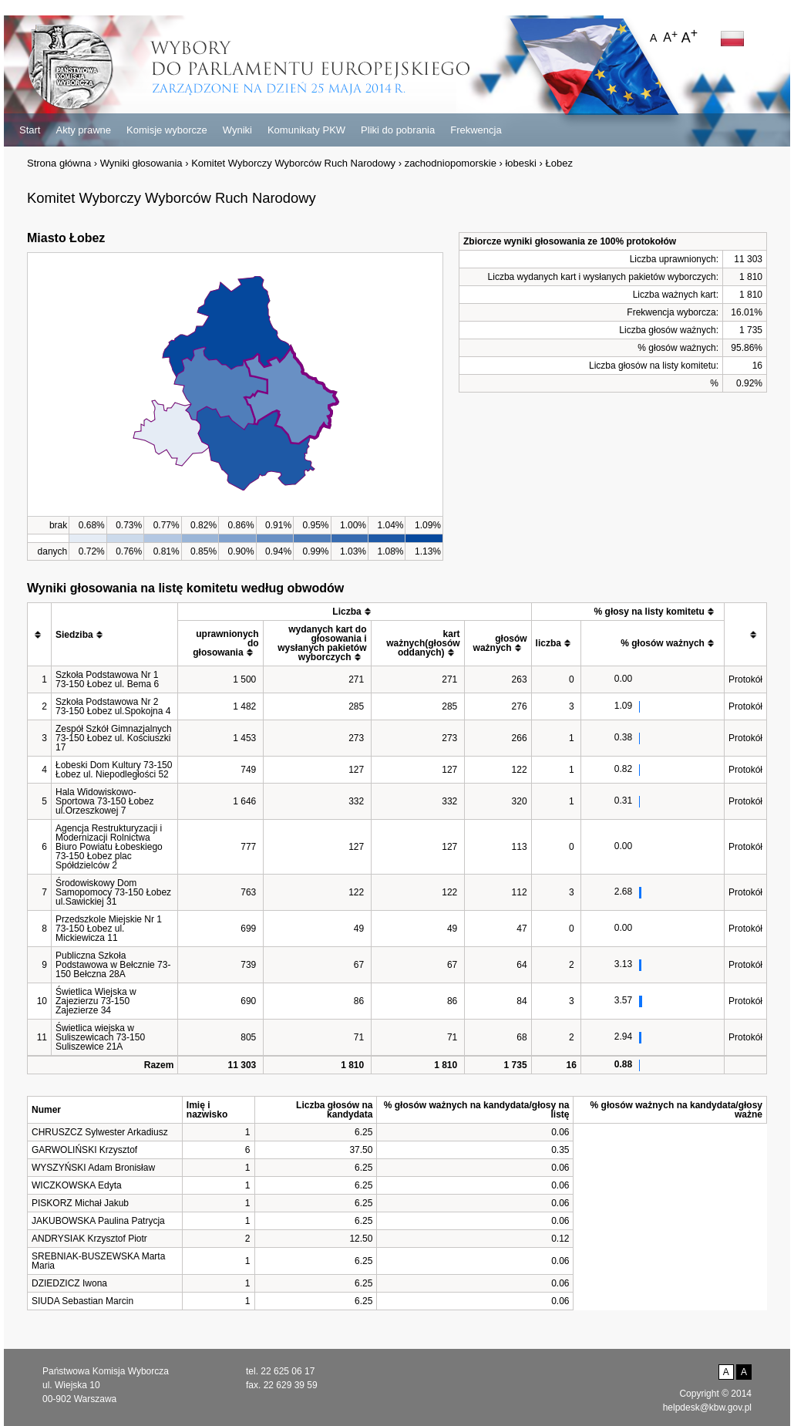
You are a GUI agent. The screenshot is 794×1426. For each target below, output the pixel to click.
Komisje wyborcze (166, 130)
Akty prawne (83, 130)
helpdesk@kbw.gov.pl (707, 1407)
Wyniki (237, 130)
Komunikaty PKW (306, 130)
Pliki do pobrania (398, 130)
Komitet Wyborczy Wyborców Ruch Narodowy (293, 163)
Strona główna (59, 163)
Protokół (745, 679)
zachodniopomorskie (450, 163)
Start (29, 130)
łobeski (520, 163)
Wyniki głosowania (141, 163)
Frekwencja (475, 130)
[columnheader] (40, 634)
